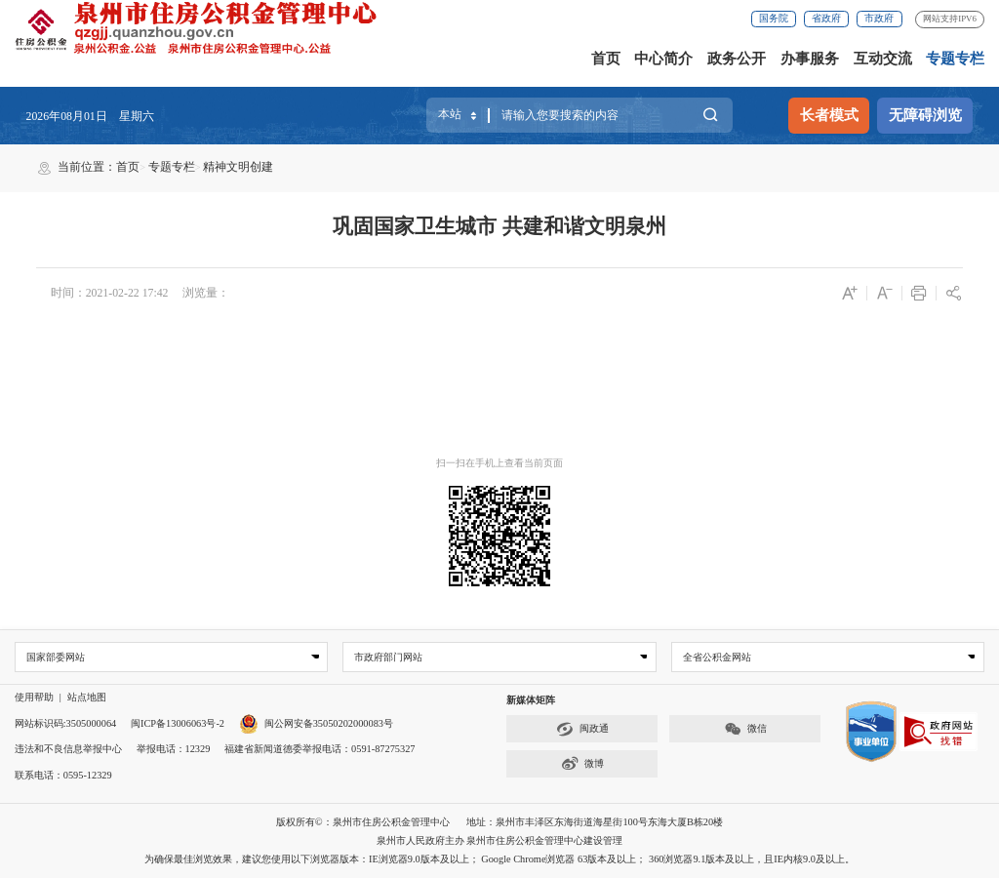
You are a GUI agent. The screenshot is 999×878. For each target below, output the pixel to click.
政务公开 (736, 58)
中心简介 (663, 58)
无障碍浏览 (925, 115)
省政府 (826, 18)
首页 (605, 58)
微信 (745, 729)
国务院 (773, 18)
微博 (582, 764)
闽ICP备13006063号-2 (177, 723)
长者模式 (829, 115)
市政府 (879, 18)
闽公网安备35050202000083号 (316, 723)
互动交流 (883, 58)
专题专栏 (955, 58)
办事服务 (809, 58)
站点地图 (86, 698)
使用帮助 (34, 698)
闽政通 (582, 729)
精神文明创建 (238, 167)
